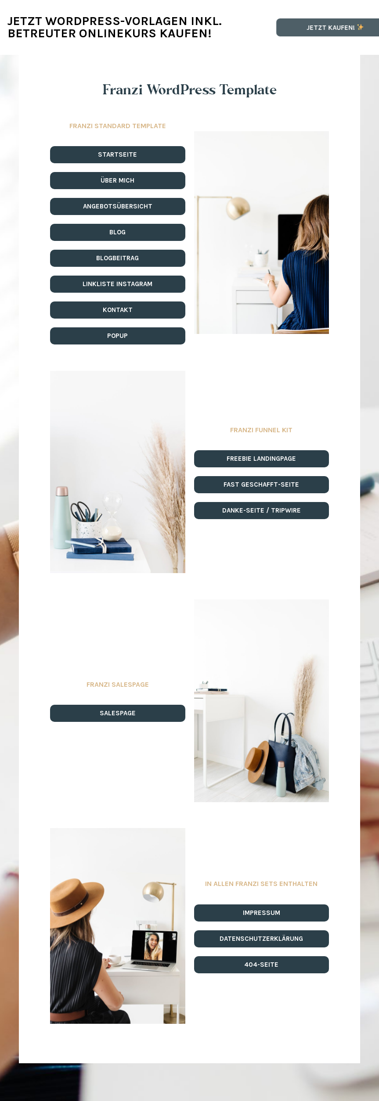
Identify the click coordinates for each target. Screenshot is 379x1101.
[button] (117, 154)
